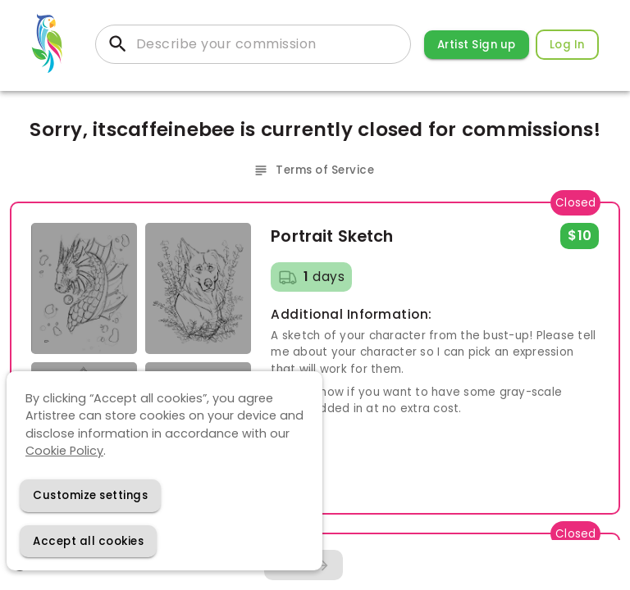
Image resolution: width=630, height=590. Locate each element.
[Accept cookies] (88, 541)
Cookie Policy (64, 450)
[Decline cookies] (90, 495)
